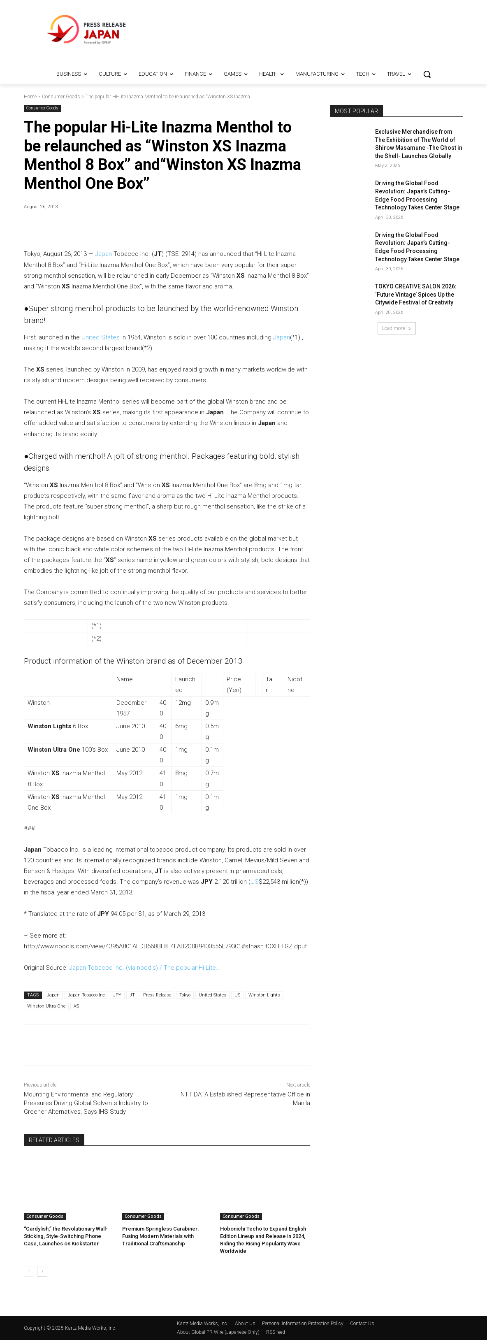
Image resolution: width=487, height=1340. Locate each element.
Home (30, 97)
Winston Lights (264, 995)
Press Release (157, 995)
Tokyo (184, 995)
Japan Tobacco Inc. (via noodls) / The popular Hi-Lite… (144, 967)
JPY (117, 995)
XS (76, 1006)
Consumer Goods (61, 97)
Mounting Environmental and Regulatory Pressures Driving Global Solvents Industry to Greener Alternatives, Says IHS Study (86, 1103)
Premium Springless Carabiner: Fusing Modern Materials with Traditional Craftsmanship (160, 1236)
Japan (103, 254)
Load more (396, 328)
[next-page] (42, 1271)
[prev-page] (29, 1271)
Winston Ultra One (46, 1006)
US (254, 881)
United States (100, 337)
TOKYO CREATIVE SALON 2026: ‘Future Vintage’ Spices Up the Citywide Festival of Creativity (416, 294)
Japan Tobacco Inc (86, 995)
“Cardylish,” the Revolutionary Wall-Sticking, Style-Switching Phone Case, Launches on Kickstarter (66, 1236)
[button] (427, 74)
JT (132, 995)
